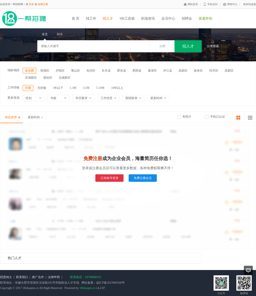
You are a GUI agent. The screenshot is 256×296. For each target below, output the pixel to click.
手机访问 (212, 4)
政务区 (198, 70)
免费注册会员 (143, 178)
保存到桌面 (249, 4)
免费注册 (43, 4)
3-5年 (86, 88)
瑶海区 (44, 70)
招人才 (108, 18)
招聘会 (187, 18)
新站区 (47, 77)
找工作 (91, 18)
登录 (31, 4)
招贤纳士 (6, 277)
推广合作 (38, 277)
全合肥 (29, 70)
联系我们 (22, 277)
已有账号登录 (109, 178)
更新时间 (34, 117)
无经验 (41, 88)
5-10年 (100, 88)
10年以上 (117, 88)
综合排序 (11, 117)
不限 (28, 88)
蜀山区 (75, 70)
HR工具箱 (127, 18)
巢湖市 (152, 70)
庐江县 (167, 70)
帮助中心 (232, 4)
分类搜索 (213, 46)
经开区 (213, 70)
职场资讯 (148, 18)
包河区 (90, 70)
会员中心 (168, 18)
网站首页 (193, 4)
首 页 (75, 18)
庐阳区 (60, 70)
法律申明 (54, 277)
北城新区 (65, 77)
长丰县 (106, 70)
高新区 (183, 70)
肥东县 (121, 70)
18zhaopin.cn (87, 288)
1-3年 (73, 88)
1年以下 (58, 88)
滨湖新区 (31, 77)
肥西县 (136, 70)
